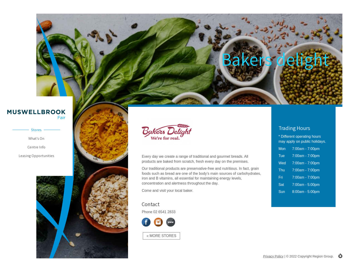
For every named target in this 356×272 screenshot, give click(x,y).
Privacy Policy (273, 256)
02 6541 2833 (164, 212)
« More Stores (161, 236)
